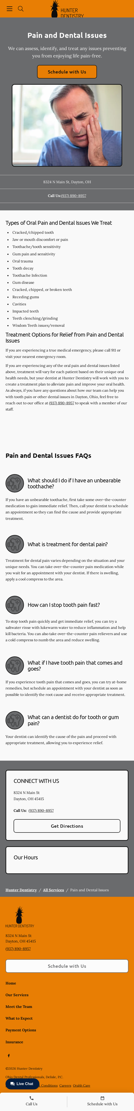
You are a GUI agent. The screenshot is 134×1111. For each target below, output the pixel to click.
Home (11, 983)
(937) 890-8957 (73, 195)
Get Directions (67, 826)
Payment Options (21, 1030)
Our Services (17, 995)
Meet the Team (19, 1006)
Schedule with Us (67, 72)
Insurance (14, 1042)
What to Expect (19, 1018)
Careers (65, 1085)
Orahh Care (81, 1085)
